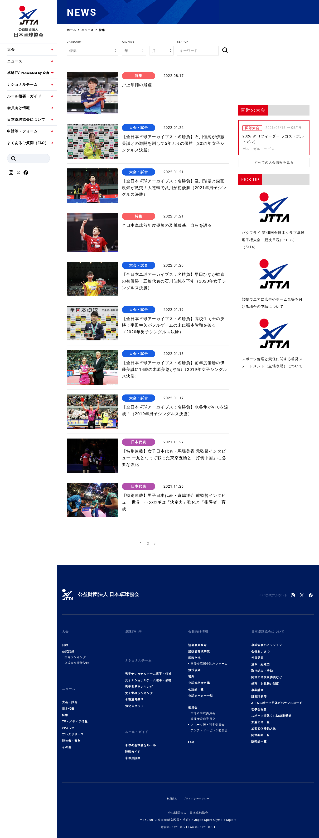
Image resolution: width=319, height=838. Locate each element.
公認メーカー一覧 (200, 692)
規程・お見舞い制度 (265, 680)
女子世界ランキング (139, 685)
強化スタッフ (134, 698)
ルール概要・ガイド (24, 96)
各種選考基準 (134, 692)
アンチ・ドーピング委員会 (209, 726)
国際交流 (194, 654)
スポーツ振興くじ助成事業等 (271, 712)
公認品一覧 (196, 685)
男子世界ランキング (139, 679)
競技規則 (194, 666)
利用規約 (170, 787)
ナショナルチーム (22, 84)
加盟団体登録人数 (263, 725)
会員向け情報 (18, 108)
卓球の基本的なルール (140, 734)
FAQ (191, 738)
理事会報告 (259, 705)
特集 (65, 707)
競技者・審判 (71, 733)
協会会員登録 (197, 641)
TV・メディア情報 (75, 714)
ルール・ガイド (138, 723)
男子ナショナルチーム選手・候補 (148, 666)
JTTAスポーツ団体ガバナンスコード (276, 699)
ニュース (14, 61)
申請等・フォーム (22, 131)
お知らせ (68, 720)
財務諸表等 (259, 692)
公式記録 (68, 647)
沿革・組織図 (260, 660)
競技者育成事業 (199, 647)
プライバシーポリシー (197, 787)
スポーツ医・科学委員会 (208, 720)
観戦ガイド (132, 740)
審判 (191, 672)
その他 (66, 739)
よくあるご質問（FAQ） (27, 143)
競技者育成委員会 (203, 715)
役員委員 (257, 654)
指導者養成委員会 (203, 709)
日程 (65, 641)
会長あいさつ (260, 647)
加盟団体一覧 (260, 718)
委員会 (193, 703)
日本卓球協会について (26, 119)
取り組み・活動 (262, 667)
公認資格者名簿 (199, 679)
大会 (11, 49)
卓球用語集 (132, 746)
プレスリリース (73, 726)
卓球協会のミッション (266, 641)
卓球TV (28, 73)
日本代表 (68, 701)
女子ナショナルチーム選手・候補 (148, 672)
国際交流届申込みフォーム (209, 659)
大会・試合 (69, 694)
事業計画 (257, 686)
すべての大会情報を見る (274, 162)
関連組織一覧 (260, 731)
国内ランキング (75, 653)
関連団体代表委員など (266, 673)
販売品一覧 (259, 737)
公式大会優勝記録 (76, 659)
